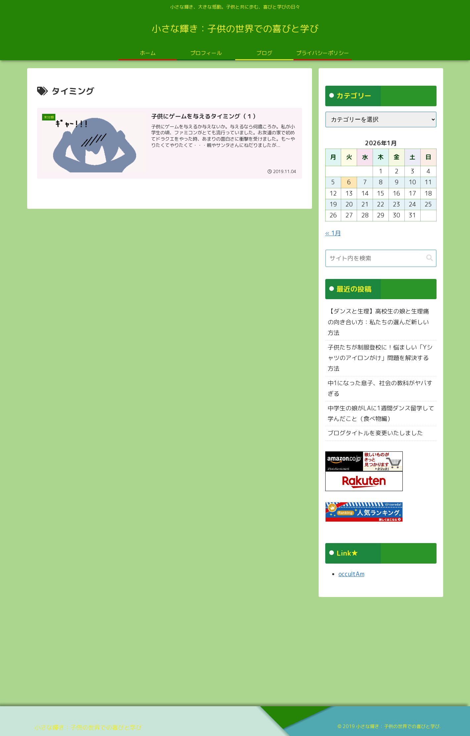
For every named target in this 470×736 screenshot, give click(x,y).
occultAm (351, 574)
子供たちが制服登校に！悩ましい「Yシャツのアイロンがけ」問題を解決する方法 (380, 358)
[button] (430, 258)
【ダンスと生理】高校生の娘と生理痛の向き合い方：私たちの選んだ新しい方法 (378, 322)
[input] (381, 258)
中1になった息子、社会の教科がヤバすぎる (380, 388)
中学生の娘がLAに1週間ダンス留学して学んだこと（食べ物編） (381, 413)
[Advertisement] (226, 649)
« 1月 (333, 233)
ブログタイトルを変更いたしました (375, 433)
